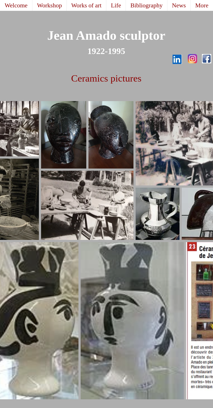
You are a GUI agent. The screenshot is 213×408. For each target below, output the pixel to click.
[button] (86, 5)
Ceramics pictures (106, 78)
